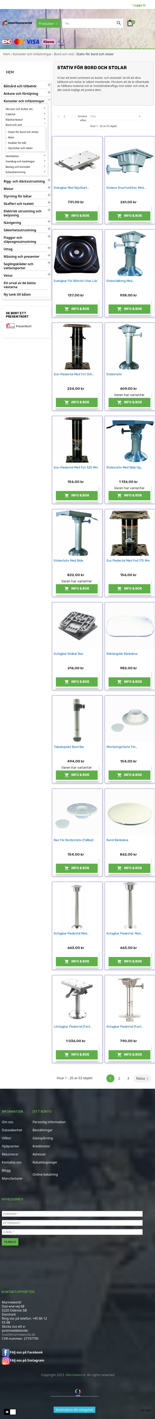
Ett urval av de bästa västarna (20, 285)
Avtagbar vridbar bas (68, 654)
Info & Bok (76, 216)
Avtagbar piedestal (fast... (124, 1026)
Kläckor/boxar (14, 119)
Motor (8, 189)
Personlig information (49, 1122)
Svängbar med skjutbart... (71, 188)
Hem (10, 72)
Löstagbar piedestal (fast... (73, 1026)
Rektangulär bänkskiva (121, 654)
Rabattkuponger (44, 1162)
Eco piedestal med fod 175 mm (128, 560)
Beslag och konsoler (18, 167)
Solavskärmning (15, 172)
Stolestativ (114, 374)
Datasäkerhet (12, 1130)
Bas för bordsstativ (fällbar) (73, 840)
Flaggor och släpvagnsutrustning (20, 240)
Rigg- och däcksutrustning (24, 181)
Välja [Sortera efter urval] (116, 116)
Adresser (39, 1154)
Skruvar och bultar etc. (20, 109)
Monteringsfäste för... (121, 747)
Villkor (6, 1138)
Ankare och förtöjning (21, 94)
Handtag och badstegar (20, 161)
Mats (11, 137)
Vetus (8, 275)
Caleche (10, 114)
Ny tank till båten (17, 294)
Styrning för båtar (18, 196)
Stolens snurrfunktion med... (126, 188)
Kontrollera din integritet (74, 1410)
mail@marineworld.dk (18, 1334)
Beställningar (42, 1130)
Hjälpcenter (10, 1146)
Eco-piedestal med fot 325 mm (76, 467)
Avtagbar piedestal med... (71, 933)
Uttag (8, 249)
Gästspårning (42, 1138)
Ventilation (12, 156)
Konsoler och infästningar (24, 101)
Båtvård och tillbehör (20, 86)
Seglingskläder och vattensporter (18, 266)
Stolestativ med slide (68, 560)
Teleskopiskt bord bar (69, 747)
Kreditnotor (41, 1146)
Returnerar (10, 1154)
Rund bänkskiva (117, 840)
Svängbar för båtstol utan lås (75, 281)
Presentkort (23, 326)
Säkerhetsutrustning (20, 230)
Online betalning (45, 1174)
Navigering (12, 223)
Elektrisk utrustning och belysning (22, 213)
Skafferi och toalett (19, 204)
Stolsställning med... (120, 281)
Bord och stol (14, 125)
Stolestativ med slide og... (124, 467)
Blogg (6, 1170)
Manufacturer (12, 1178)
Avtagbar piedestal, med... (124, 933)
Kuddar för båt (17, 143)
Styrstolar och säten (20, 148)
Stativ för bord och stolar (23, 132)
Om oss (7, 1122)
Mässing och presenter (21, 256)
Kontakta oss (11, 1162)
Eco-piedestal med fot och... (74, 374)
